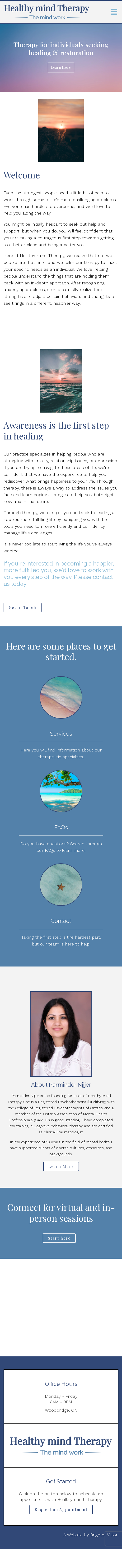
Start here (59, 1238)
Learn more (61, 67)
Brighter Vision (104, 1534)
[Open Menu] (114, 12)
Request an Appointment (61, 1509)
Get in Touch (22, 607)
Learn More (61, 1166)
